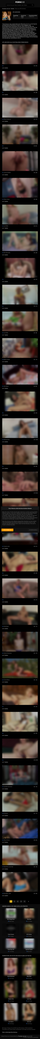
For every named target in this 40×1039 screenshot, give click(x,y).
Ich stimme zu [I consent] (7, 530)
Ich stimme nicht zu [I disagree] (33, 529)
